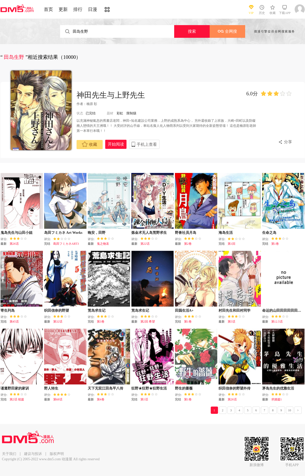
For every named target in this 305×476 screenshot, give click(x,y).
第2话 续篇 (17, 399)
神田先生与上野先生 (111, 95)
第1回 (231, 243)
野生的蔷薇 (184, 388)
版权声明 (57, 454)
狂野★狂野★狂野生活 (149, 388)
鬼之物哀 (103, 243)
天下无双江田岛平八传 (105, 388)
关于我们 (9, 454)
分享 (288, 142)
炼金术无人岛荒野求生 (149, 233)
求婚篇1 (276, 399)
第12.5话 (277, 321)
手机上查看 (147, 144)
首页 (48, 9)
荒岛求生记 (96, 310)
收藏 (89, 144)
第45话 (14, 321)
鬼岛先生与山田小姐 (16, 233)
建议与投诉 (33, 454)
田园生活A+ (184, 310)
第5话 (231, 321)
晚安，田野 (96, 233)
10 (289, 410)
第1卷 (275, 243)
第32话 (57, 321)
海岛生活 (226, 233)
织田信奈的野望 (56, 310)
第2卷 (188, 243)
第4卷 (100, 399)
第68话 (57, 399)
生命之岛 (269, 233)
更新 (63, 9)
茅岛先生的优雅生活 (278, 388)
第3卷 (100, 321)
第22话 (145, 243)
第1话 (144, 399)
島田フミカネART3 (66, 243)
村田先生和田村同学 (234, 310)
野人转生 (51, 388)
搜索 (192, 31)
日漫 (92, 9)
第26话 (14, 243)
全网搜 (227, 31)
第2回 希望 (147, 321)
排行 (77, 9)
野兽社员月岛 (185, 233)
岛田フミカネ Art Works (63, 233)
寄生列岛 (8, 310)
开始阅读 (116, 144)
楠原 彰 (91, 104)
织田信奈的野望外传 (234, 388)
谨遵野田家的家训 (15, 388)
